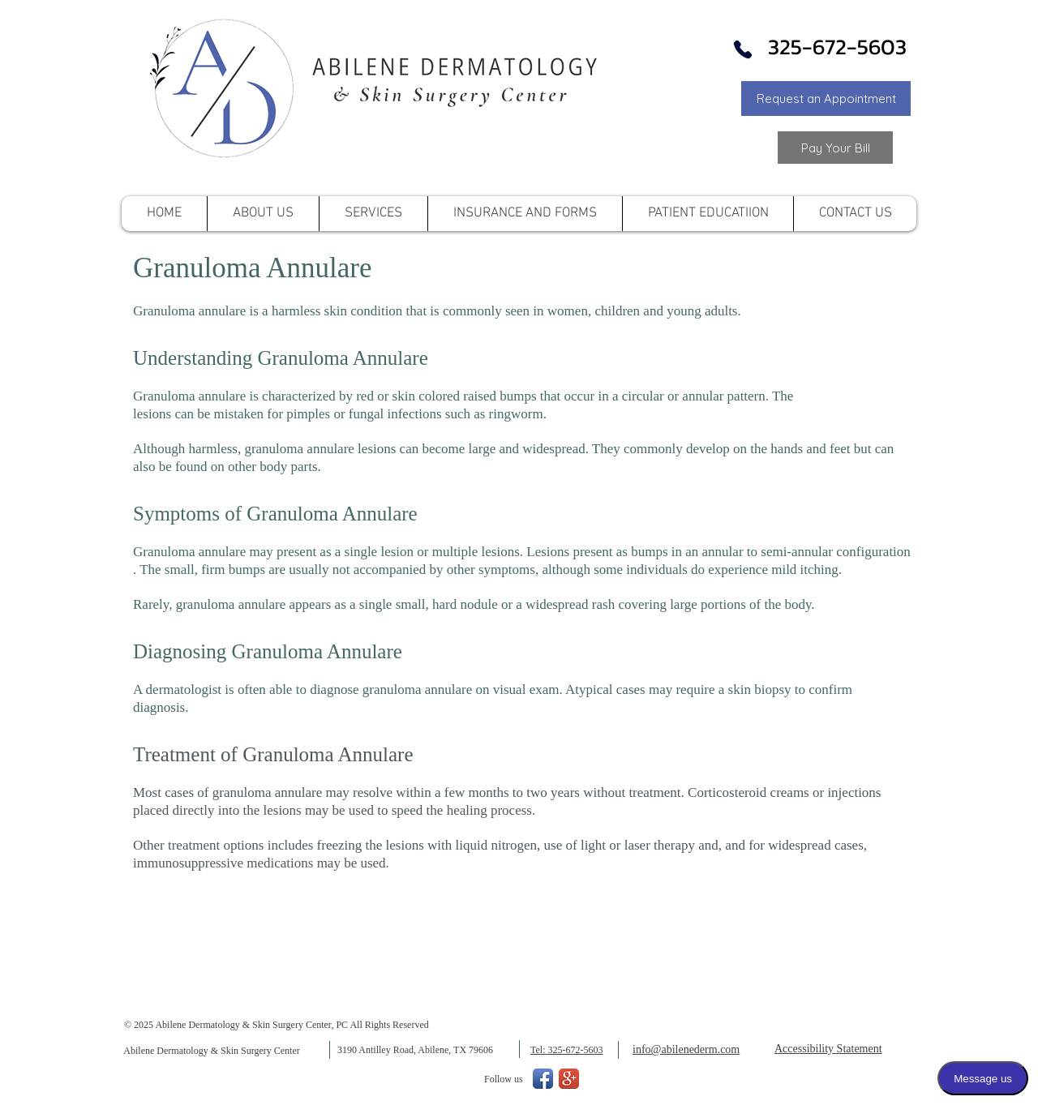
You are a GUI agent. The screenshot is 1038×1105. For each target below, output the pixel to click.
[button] (826, 98)
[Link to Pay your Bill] (835, 147)
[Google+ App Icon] (569, 1079)
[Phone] (742, 49)
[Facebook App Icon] (543, 1079)
